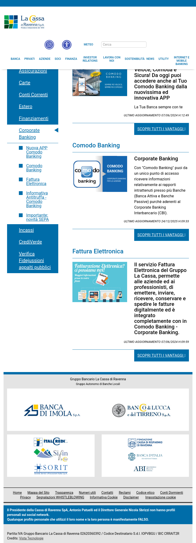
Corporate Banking (29, 133)
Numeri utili (87, 492)
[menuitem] (15, 58)
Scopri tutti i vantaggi (161, 129)
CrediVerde (30, 242)
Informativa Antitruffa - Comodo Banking (37, 199)
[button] (66, 44)
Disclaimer (131, 497)
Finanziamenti (33, 118)
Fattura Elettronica (36, 181)
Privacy (25, 497)
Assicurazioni (33, 71)
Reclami (125, 492)
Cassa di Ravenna (24, 22)
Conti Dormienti (171, 492)
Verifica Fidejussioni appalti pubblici (35, 260)
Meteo (88, 44)
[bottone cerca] (152, 45)
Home (17, 492)
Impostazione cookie (160, 497)
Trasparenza (64, 492)
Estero (25, 106)
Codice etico (145, 492)
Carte (24, 82)
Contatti (107, 492)
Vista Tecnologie (31, 538)
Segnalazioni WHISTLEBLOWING (60, 497)
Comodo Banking (34, 167)
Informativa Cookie (104, 497)
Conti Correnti (33, 94)
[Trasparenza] (176, 44)
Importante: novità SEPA (37, 217)
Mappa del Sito (39, 492)
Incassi (26, 230)
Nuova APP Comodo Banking (36, 152)
